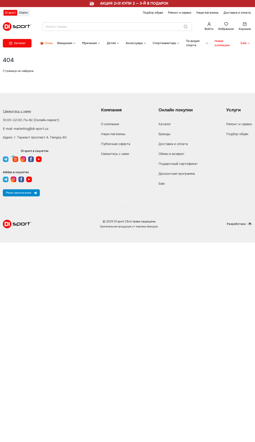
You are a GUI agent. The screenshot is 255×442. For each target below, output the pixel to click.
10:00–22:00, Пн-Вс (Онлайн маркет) (31, 120)
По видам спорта (193, 43)
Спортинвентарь (164, 43)
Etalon (23, 13)
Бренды (164, 134)
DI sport (10, 13)
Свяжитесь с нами (17, 111)
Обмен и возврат (171, 154)
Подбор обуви (153, 13)
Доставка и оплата (237, 13)
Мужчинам (89, 43)
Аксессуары (134, 43)
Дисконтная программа (176, 174)
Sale (243, 43)
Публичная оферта (115, 144)
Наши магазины (207, 13)
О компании (110, 124)
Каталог (164, 124)
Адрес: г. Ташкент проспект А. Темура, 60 (35, 137)
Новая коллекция (222, 43)
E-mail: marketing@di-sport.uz (26, 129)
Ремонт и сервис (179, 13)
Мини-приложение (21, 193)
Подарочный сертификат (178, 164)
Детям (111, 43)
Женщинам (64, 43)
